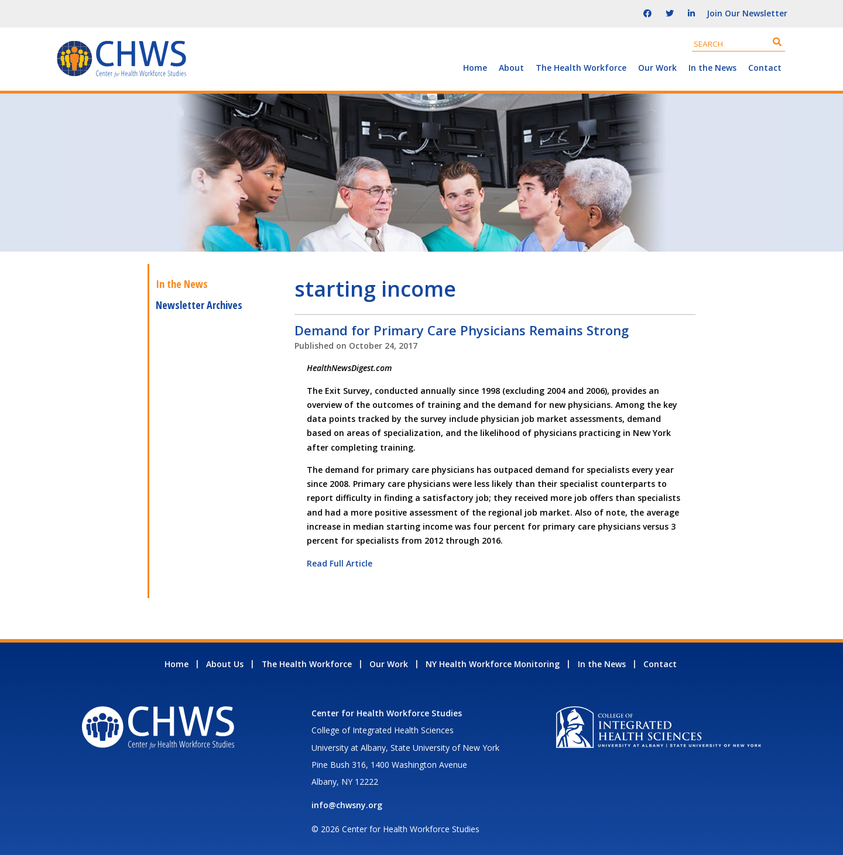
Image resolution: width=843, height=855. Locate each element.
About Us (225, 663)
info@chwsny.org (346, 805)
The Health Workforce (581, 67)
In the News (712, 67)
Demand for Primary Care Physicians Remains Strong (461, 330)
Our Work (657, 67)
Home (475, 67)
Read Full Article (339, 563)
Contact (765, 67)
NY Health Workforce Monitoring (493, 663)
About (511, 67)
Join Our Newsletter (747, 13)
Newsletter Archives (199, 305)
